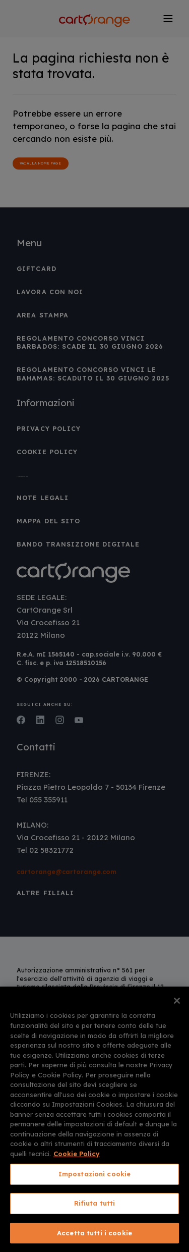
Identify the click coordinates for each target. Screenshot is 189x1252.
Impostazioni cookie (94, 1174)
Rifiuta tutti (94, 1203)
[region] (94, 1119)
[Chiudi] (177, 1001)
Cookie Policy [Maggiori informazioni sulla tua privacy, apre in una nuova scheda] (76, 1154)
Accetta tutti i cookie (94, 1233)
